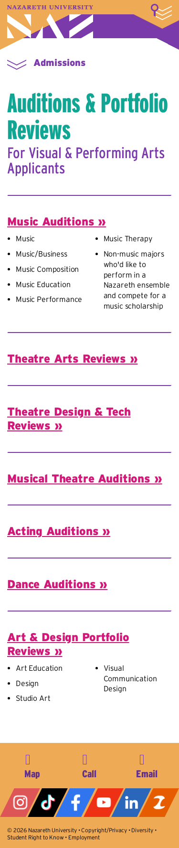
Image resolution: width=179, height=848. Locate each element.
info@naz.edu (146, 764)
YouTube (103, 802)
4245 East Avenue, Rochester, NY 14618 (32, 764)
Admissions (59, 62)
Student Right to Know (35, 837)
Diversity (142, 830)
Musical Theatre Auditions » (84, 478)
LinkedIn (131, 802)
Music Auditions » (56, 221)
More (161, 12)
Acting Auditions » (58, 531)
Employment (83, 837)
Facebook (75, 802)
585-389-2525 (89, 764)
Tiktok (47, 802)
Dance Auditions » (57, 584)
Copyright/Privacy (103, 830)
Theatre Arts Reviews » (72, 358)
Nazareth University (50, 21)
